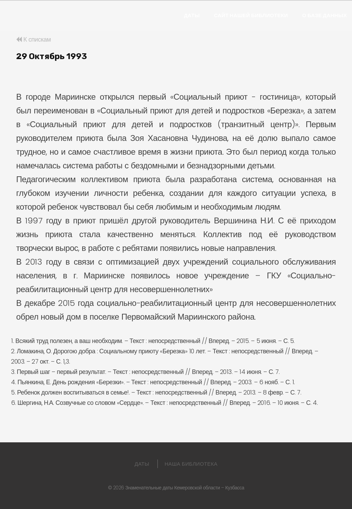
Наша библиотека (191, 463)
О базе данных (324, 15)
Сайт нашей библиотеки (251, 15)
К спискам (33, 39)
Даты (192, 15)
